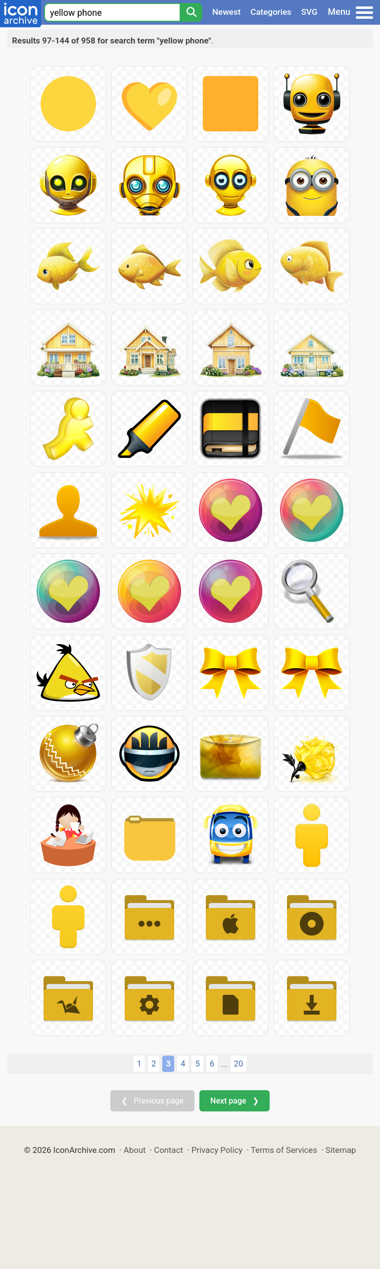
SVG (309, 12)
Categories (270, 12)
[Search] (191, 12)
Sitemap (341, 1150)
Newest (226, 12)
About (135, 1150)
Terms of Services (284, 1150)
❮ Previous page (152, 1100)
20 (238, 1063)
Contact (168, 1150)
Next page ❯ (234, 1100)
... (224, 1064)
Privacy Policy (216, 1150)
